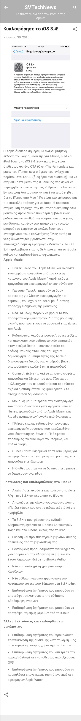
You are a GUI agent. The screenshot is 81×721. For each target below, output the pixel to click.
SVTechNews (40, 7)
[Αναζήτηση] (75, 8)
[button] (75, 29)
